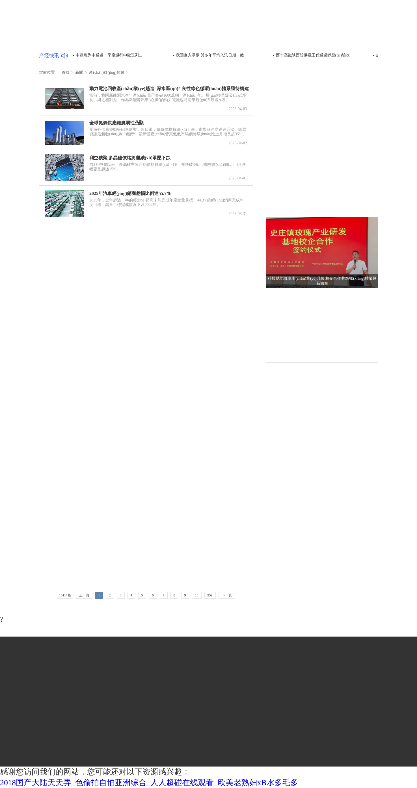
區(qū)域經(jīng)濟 (313, 22)
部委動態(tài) (104, 42)
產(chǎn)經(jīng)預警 (63, 52)
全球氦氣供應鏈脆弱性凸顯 (116, 122)
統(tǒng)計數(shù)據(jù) (216, 42)
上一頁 (84, 595)
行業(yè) (282, 22)
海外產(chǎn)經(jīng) (111, 52)
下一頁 (227, 595)
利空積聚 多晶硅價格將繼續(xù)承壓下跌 (130, 157)
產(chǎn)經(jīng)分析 (351, 42)
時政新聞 (136, 42)
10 (196, 595)
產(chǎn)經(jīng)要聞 (63, 42)
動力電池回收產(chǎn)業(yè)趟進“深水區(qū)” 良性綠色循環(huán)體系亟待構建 (169, 88)
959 (210, 595)
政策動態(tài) (261, 42)
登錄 (371, 11)
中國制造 (345, 22)
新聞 (265, 21)
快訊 (146, 52)
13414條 (65, 595)
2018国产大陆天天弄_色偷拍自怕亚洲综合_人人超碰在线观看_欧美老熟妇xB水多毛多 (149, 782)
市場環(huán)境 (170, 42)
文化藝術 (367, 22)
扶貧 (166, 52)
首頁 (253, 22)
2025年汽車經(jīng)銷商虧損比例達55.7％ (130, 193)
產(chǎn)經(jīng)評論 (303, 42)
